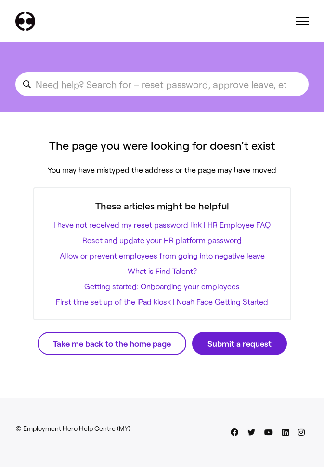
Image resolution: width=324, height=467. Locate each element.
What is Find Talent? (162, 270)
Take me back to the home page (112, 343)
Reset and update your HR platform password (162, 240)
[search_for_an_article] (162, 84)
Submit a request (239, 343)
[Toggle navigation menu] (302, 21)
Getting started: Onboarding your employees (162, 286)
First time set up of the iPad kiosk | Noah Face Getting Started (162, 301)
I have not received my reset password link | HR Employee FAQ (162, 224)
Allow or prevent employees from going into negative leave (162, 255)
